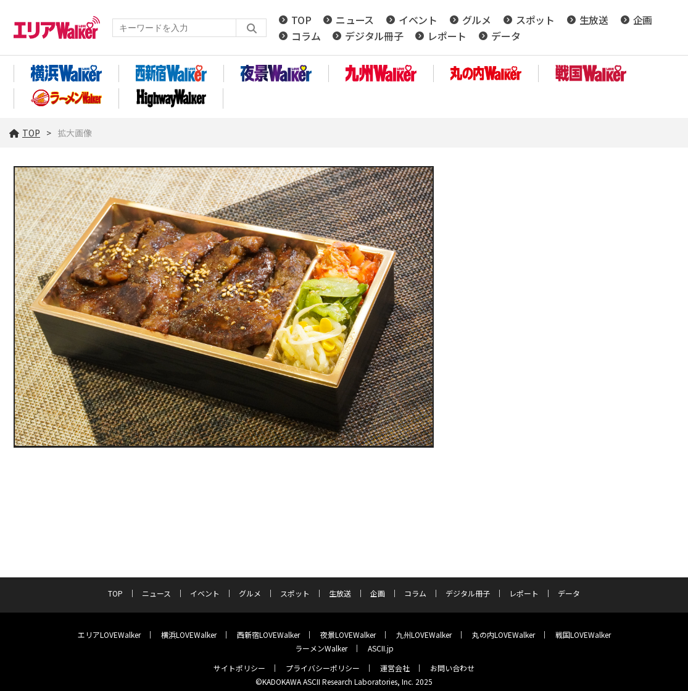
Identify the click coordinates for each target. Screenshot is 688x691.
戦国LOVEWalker (583, 634)
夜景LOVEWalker (348, 634)
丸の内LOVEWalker (503, 634)
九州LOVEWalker (424, 634)
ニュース (355, 20)
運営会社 (395, 668)
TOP (301, 20)
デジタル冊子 (374, 36)
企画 (642, 20)
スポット (535, 20)
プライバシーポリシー (323, 668)
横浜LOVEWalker (189, 634)
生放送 (593, 20)
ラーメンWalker (321, 648)
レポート (447, 36)
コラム (305, 36)
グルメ (476, 20)
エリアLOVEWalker (109, 634)
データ (505, 36)
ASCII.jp (381, 648)
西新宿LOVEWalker (268, 634)
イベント (418, 20)
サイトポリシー (239, 668)
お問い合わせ (452, 668)
